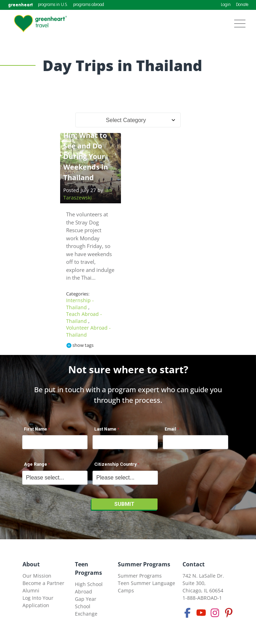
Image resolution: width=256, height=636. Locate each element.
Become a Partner (43, 583)
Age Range (35, 464)
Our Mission (37, 575)
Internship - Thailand (80, 304)
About (31, 564)
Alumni (31, 590)
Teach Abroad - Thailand (84, 317)
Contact (194, 564)
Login (226, 5)
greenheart (20, 4)
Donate (242, 5)
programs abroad (88, 5)
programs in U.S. (53, 5)
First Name (35, 429)
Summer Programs (144, 564)
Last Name (105, 429)
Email (170, 429)
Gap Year (85, 599)
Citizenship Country (115, 464)
